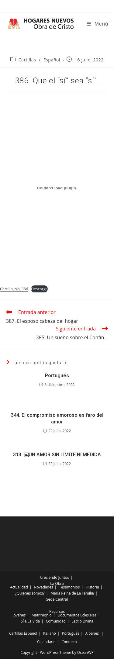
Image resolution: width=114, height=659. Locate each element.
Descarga (39, 289)
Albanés (91, 633)
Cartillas (27, 60)
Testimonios (69, 587)
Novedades (43, 587)
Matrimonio (42, 615)
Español (51, 60)
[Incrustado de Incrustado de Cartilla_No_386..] (57, 188)
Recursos (57, 611)
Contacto (69, 641)
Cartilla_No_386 (14, 289)
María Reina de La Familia (72, 593)
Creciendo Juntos (54, 577)
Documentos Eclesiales (76, 615)
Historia (92, 587)
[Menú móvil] (97, 23)
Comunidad (56, 621)
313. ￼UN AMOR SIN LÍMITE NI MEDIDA (57, 454)
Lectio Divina (82, 621)
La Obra (57, 583)
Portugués (57, 375)
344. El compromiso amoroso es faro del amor (57, 418)
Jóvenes (19, 615)
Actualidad (19, 587)
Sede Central (57, 599)
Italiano (49, 633)
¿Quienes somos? (30, 593)
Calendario (46, 641)
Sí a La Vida (30, 621)
